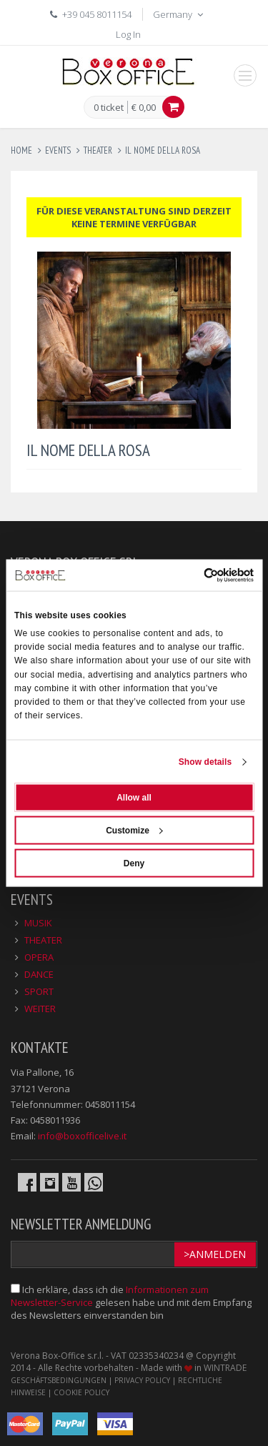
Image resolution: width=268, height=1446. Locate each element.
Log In (128, 34)
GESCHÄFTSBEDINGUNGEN (58, 1380)
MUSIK (38, 922)
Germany (179, 14)
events (58, 150)
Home (21, 150)
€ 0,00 (143, 107)
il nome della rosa (162, 150)
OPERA (39, 957)
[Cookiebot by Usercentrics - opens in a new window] (192, 575)
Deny (134, 863)
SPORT (39, 991)
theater (98, 150)
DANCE (39, 974)
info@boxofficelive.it (82, 1135)
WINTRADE (225, 1368)
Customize (134, 831)
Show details (205, 762)
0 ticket (109, 108)
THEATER (43, 940)
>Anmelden (215, 1254)
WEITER (40, 1008)
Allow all (134, 798)
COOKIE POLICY (81, 1392)
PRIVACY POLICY (142, 1380)
